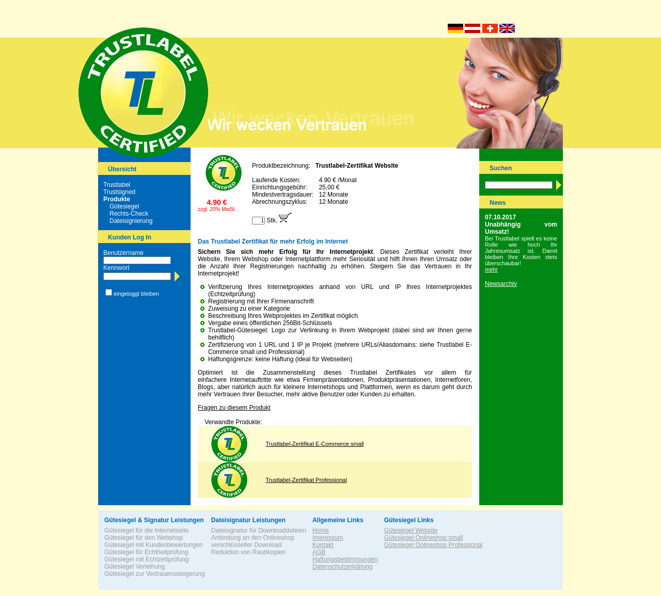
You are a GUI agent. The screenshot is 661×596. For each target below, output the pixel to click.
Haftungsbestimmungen (345, 559)
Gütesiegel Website (411, 530)
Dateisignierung (130, 220)
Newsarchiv (501, 283)
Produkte (116, 199)
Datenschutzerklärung (342, 566)
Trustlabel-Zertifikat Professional (306, 480)
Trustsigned (119, 192)
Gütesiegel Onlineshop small (423, 537)
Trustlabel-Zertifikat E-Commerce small (314, 444)
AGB (318, 552)
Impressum (327, 537)
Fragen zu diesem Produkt (234, 407)
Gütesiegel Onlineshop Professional (433, 545)
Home (320, 530)
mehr (491, 269)
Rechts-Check (128, 213)
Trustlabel (116, 184)
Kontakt (323, 545)
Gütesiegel (124, 206)
